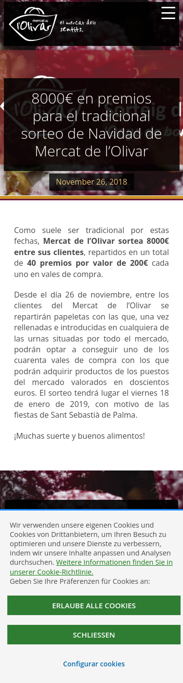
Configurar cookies (94, 663)
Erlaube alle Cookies (94, 605)
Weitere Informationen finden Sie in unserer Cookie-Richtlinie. (91, 566)
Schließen (94, 635)
